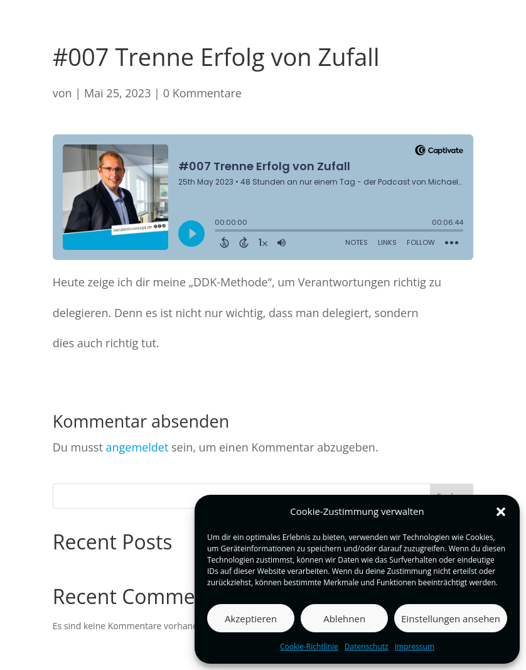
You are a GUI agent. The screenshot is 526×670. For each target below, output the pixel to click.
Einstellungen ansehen (450, 618)
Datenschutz (367, 646)
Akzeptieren (251, 618)
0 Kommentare (202, 92)
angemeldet (137, 447)
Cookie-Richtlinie (309, 646)
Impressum (414, 646)
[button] (501, 511)
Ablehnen (344, 618)
